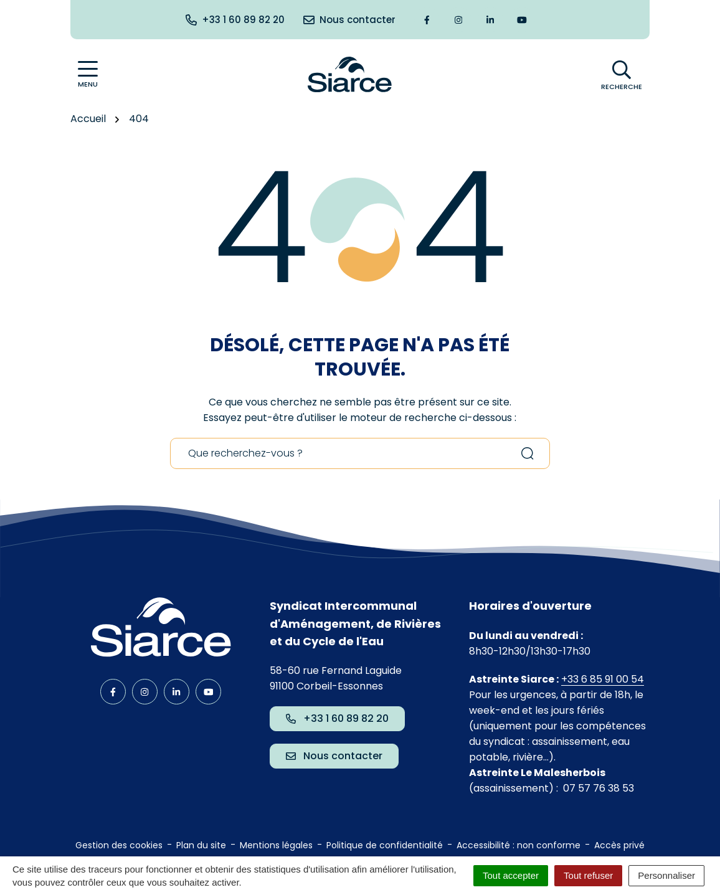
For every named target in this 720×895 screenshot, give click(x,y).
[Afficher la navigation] (87, 74)
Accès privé (619, 845)
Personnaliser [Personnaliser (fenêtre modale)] (666, 875)
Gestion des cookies (119, 845)
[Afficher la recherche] (622, 75)
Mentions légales (276, 845)
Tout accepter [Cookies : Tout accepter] (511, 875)
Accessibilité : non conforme (518, 845)
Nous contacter (334, 756)
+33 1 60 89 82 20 (337, 718)
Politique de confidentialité (384, 845)
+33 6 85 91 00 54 (602, 679)
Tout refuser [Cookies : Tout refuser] (588, 875)
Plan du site (201, 845)
